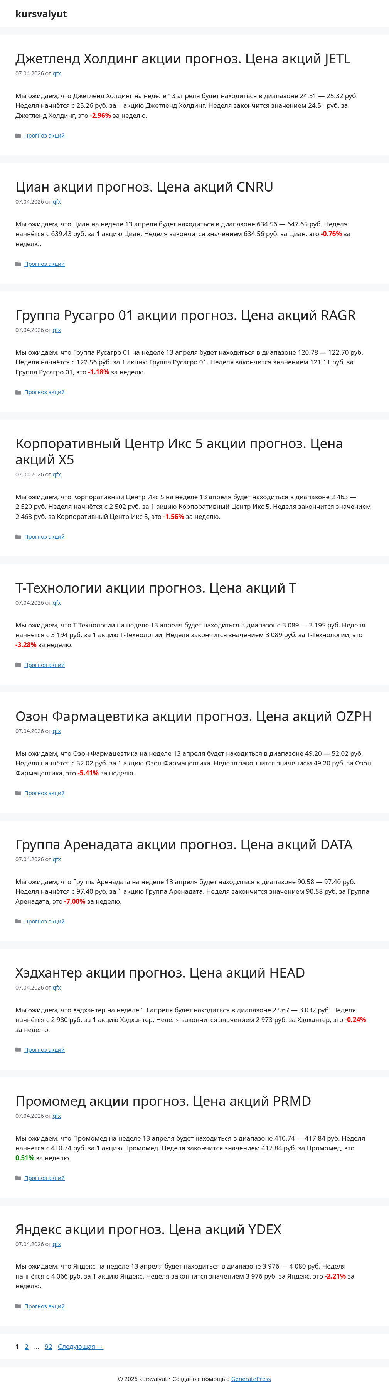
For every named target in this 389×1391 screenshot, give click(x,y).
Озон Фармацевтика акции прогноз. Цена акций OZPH (193, 716)
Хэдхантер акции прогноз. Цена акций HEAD (160, 972)
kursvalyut (41, 13)
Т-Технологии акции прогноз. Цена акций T (155, 587)
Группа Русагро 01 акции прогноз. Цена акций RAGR (185, 315)
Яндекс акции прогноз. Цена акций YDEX (148, 1229)
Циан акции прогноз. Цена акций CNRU (144, 186)
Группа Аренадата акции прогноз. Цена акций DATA (184, 844)
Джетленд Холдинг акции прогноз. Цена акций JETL (183, 58)
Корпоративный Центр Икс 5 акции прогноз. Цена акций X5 (179, 451)
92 (49, 1346)
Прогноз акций (44, 135)
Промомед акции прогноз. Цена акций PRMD (163, 1101)
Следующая (81, 1346)
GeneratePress (251, 1378)
